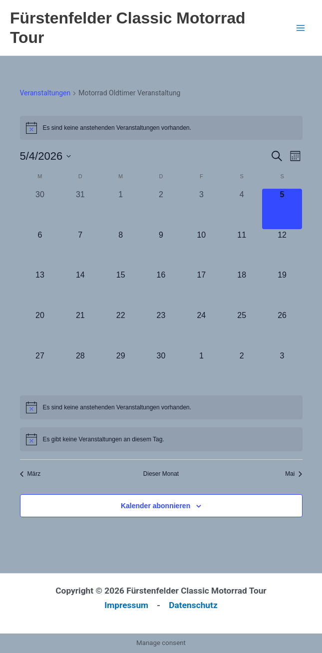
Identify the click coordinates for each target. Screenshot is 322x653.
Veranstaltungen (45, 93)
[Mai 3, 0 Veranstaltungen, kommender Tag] (282, 370)
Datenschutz (193, 605)
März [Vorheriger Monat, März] (30, 473)
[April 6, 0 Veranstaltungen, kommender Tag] (40, 249)
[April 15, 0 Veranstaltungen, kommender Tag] (120, 289)
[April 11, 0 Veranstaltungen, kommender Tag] (242, 249)
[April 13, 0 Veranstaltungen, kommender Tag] (40, 289)
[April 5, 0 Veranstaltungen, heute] (282, 209)
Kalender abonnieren (155, 506)
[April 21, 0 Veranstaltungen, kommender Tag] (80, 330)
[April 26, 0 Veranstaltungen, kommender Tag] (282, 330)
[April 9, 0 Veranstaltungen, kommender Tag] (161, 249)
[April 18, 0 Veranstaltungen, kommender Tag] (242, 289)
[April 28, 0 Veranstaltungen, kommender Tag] (80, 370)
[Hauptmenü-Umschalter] (300, 27)
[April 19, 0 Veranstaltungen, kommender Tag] (282, 289)
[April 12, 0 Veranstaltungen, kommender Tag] (282, 249)
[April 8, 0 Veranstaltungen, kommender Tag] (120, 249)
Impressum (126, 605)
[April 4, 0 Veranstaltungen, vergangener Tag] (242, 209)
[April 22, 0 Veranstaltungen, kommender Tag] (120, 330)
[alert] (161, 128)
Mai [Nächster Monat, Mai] (293, 473)
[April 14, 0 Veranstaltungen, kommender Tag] (80, 289)
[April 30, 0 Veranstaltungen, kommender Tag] (161, 370)
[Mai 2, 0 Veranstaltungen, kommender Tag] (242, 370)
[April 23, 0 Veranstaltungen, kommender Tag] (161, 330)
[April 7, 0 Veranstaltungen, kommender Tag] (80, 249)
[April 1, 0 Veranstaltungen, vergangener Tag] (120, 209)
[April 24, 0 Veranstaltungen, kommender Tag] (201, 330)
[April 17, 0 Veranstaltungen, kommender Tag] (201, 289)
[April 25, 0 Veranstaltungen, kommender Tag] (242, 330)
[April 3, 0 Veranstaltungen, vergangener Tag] (201, 209)
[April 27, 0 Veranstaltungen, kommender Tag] (40, 370)
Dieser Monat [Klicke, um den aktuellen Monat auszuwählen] (161, 473)
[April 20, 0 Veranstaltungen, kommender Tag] (40, 330)
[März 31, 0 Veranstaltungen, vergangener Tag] (80, 209)
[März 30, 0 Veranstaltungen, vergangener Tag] (40, 209)
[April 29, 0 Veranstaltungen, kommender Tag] (120, 370)
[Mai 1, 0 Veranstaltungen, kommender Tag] (201, 370)
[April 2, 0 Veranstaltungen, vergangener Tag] (161, 209)
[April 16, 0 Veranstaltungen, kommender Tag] (161, 289)
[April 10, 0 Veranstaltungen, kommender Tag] (201, 249)
